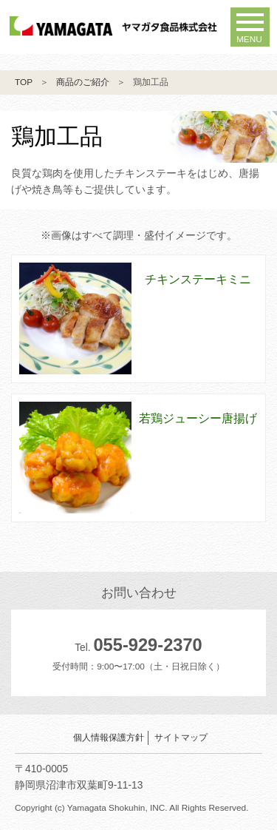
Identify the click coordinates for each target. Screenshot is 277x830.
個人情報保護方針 (108, 737)
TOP (24, 82)
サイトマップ (181, 737)
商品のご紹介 (82, 82)
